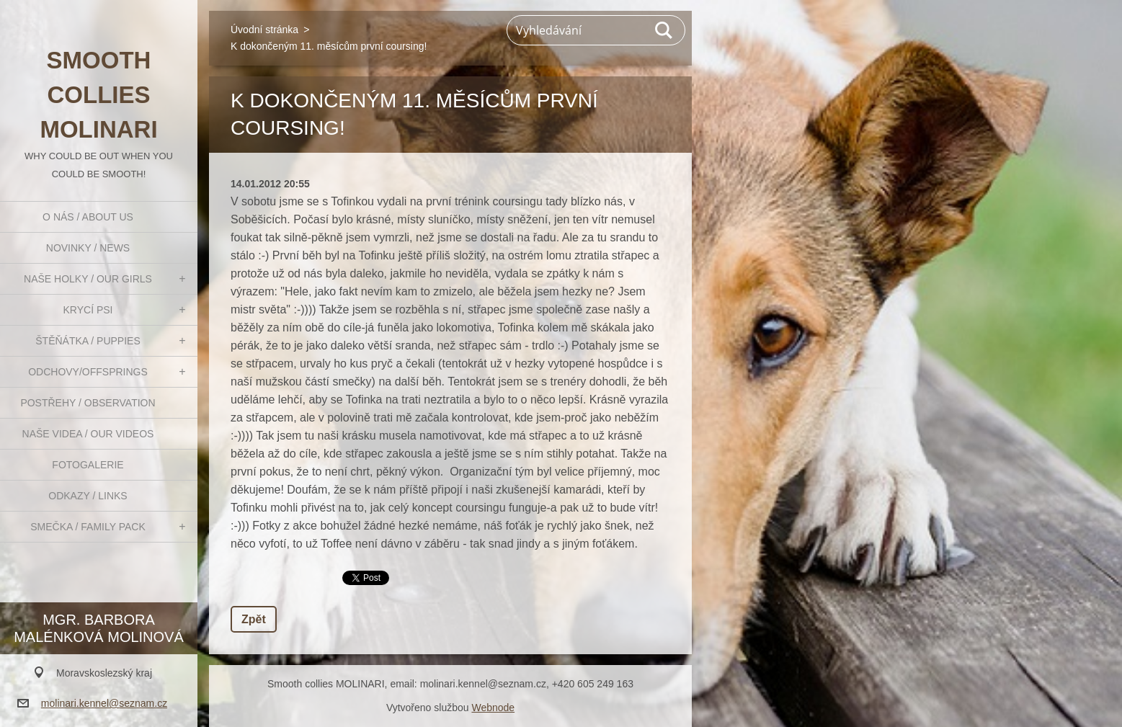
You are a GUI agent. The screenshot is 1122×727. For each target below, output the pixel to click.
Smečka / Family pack (88, 526)
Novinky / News (88, 248)
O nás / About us (88, 217)
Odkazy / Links (87, 495)
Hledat (664, 30)
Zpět (253, 619)
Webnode (493, 707)
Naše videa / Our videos (88, 434)
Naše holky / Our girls (88, 279)
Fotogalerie (87, 464)
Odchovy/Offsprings (88, 372)
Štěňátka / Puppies (88, 341)
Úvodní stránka (264, 29)
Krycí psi (88, 310)
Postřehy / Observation (87, 403)
